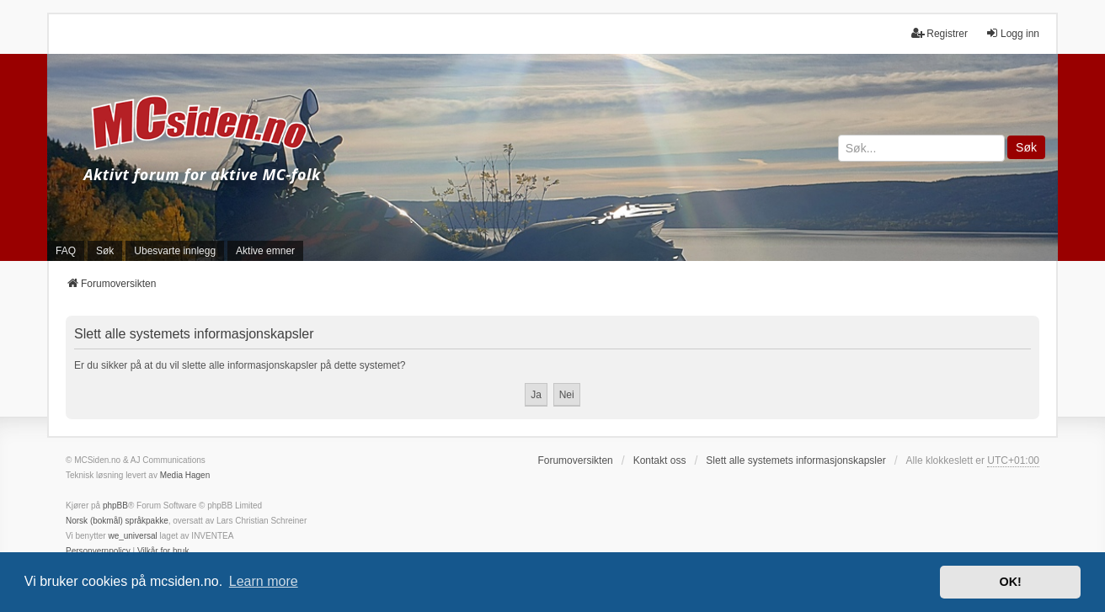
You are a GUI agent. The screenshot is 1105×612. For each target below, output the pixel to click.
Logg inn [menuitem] (1012, 33)
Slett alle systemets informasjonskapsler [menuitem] (795, 460)
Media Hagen (185, 475)
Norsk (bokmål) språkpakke (117, 520)
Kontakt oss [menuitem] (659, 460)
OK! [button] (1010, 581)
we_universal (132, 535)
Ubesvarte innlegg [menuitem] (175, 251)
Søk (1026, 147)
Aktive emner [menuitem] (265, 251)
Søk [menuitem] (105, 251)
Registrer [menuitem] (939, 33)
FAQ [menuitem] (66, 251)
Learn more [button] (263, 581)
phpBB (115, 505)
